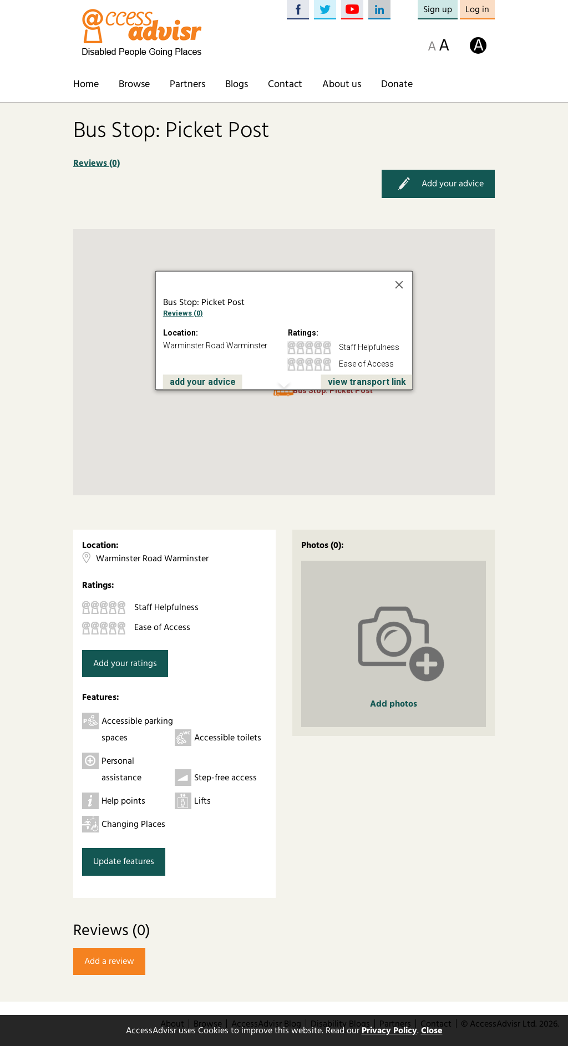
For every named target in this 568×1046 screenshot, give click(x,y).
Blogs (236, 84)
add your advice (203, 382)
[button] (284, 393)
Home (86, 84)
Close (432, 1030)
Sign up (437, 9)
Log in (477, 9)
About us (341, 84)
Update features (123, 861)
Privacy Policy (389, 1030)
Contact (285, 84)
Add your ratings (125, 663)
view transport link (367, 382)
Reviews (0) (96, 163)
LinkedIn (379, 9)
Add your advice (438, 184)
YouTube (352, 9)
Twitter (325, 9)
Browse (134, 84)
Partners (187, 84)
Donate (397, 84)
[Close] (399, 284)
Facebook (298, 9)
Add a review (109, 961)
